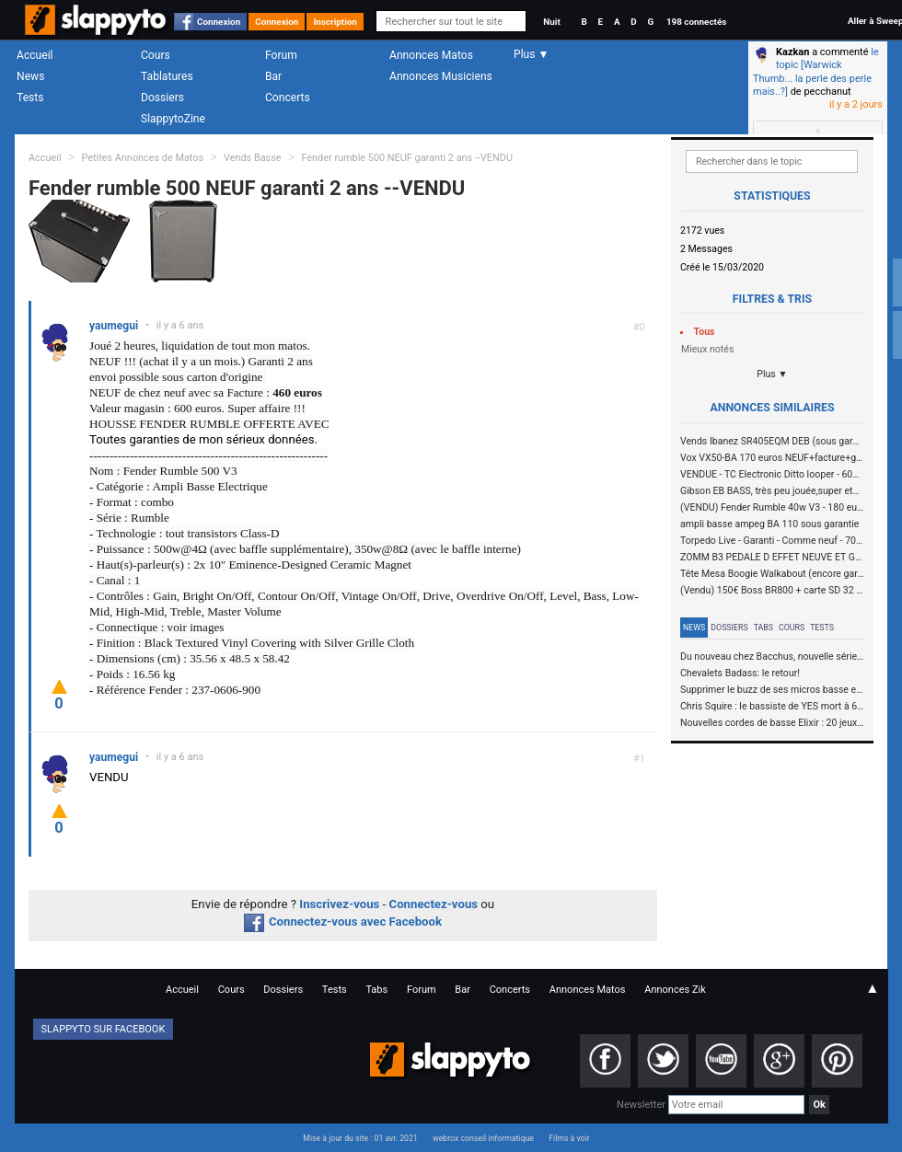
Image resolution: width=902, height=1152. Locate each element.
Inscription (335, 22)
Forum (281, 55)
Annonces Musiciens (440, 76)
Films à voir (569, 1138)
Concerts (287, 97)
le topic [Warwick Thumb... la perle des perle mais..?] (816, 72)
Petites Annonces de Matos (142, 158)
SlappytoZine (173, 118)
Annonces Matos (431, 55)
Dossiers (162, 97)
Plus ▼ (772, 374)
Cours (155, 55)
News (30, 76)
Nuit (551, 22)
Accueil (35, 55)
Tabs (763, 627)
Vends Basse (253, 158)
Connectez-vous (434, 904)
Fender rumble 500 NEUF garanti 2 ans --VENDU (407, 158)
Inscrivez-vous (339, 904)
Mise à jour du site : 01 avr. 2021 (360, 1138)
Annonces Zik (675, 990)
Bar (273, 76)
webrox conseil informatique (483, 1138)
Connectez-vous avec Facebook (343, 921)
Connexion (218, 22)
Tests (30, 97)
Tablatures (167, 76)
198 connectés (696, 22)
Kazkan (792, 52)
